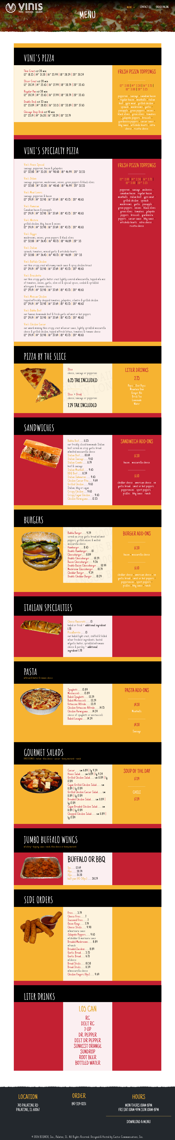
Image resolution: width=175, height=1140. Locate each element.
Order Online (162, 7)
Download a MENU (139, 1122)
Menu (129, 7)
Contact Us (145, 7)
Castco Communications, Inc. (128, 1137)
